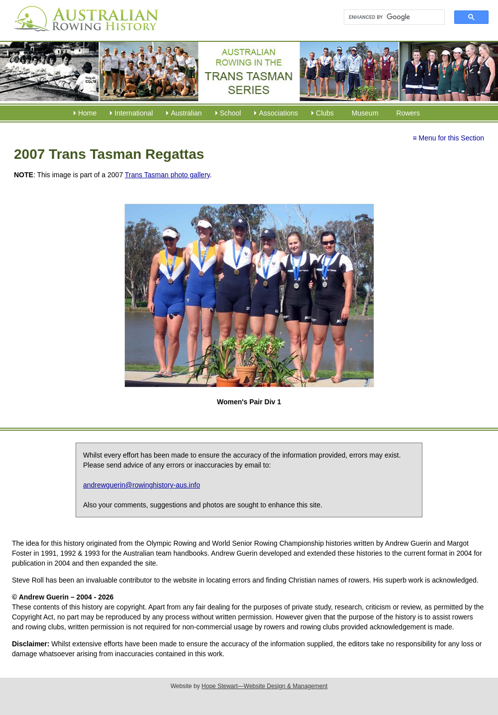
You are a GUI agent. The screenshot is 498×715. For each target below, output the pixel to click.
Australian (186, 113)
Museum (365, 113)
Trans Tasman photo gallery (167, 175)
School (230, 113)
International (133, 113)
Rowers (408, 113)
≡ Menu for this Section (448, 138)
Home (87, 113)
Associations (278, 113)
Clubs (325, 113)
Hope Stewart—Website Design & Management (264, 686)
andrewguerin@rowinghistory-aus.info (141, 485)
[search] (390, 17)
